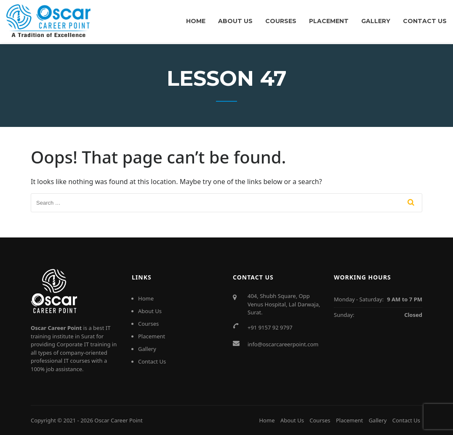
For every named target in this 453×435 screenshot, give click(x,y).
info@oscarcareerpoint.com (283, 344)
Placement (329, 21)
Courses (280, 21)
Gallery (375, 21)
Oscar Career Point (118, 420)
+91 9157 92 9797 (270, 327)
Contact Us (425, 21)
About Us (235, 21)
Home (195, 21)
